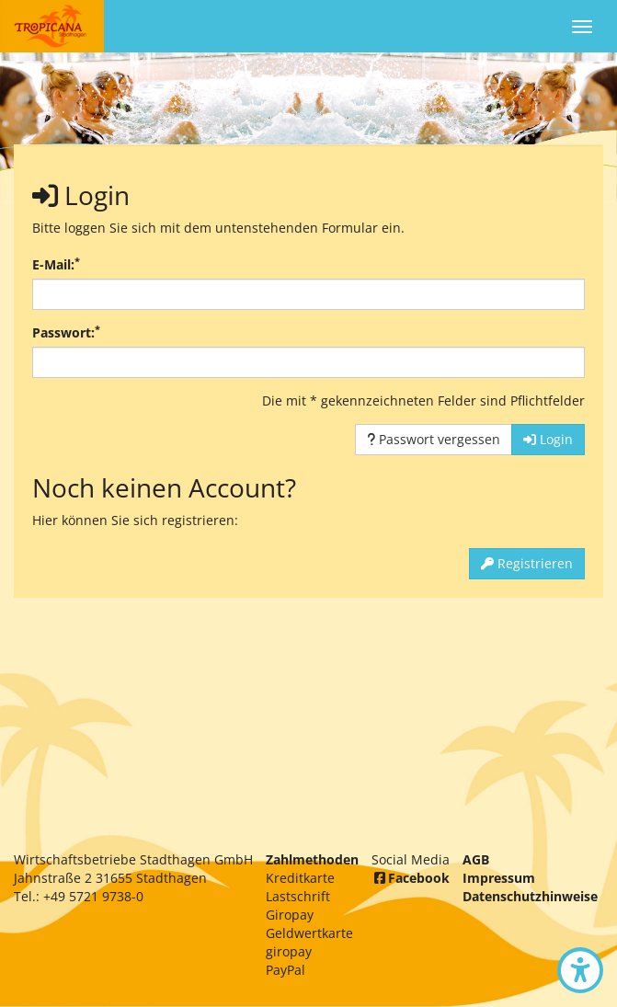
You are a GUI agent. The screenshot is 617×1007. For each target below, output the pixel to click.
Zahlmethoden (312, 859)
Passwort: (66, 332)
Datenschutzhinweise (530, 896)
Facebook (410, 878)
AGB (476, 859)
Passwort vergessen (433, 439)
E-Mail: (56, 264)
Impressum (499, 878)
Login (548, 439)
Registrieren (527, 563)
